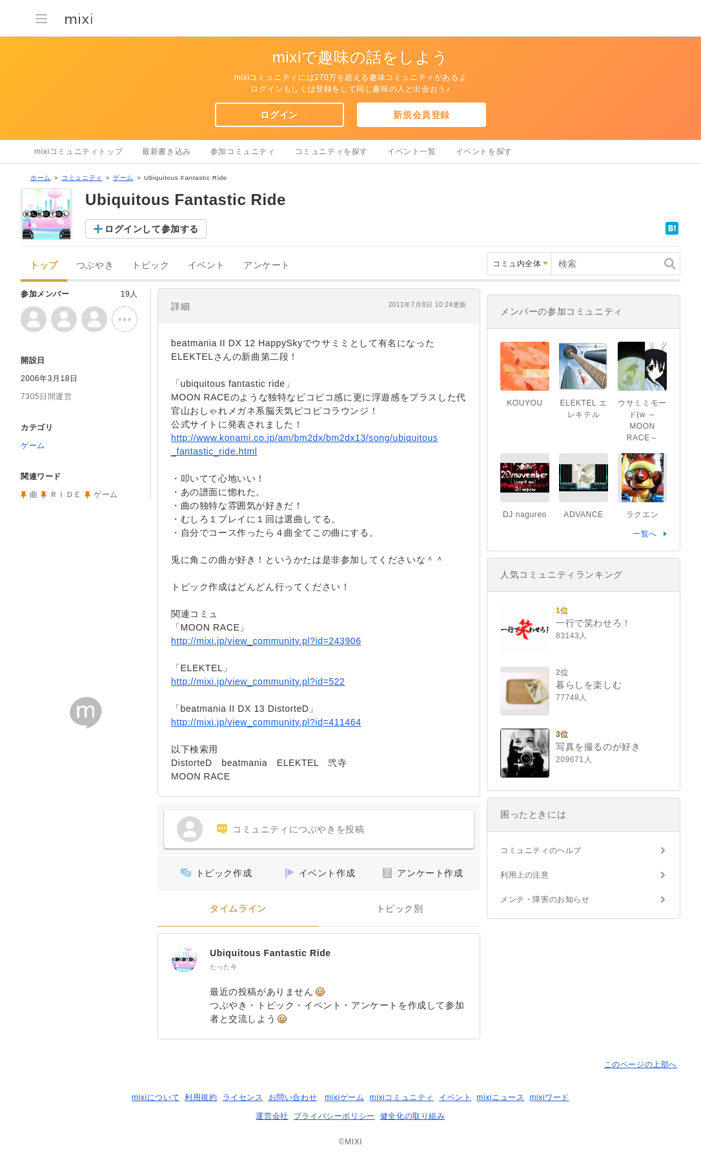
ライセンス (243, 1097)
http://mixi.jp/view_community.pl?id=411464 (266, 722)
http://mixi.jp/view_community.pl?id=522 (258, 681)
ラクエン (642, 514)
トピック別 (399, 909)
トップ (44, 265)
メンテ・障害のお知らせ (545, 899)
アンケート (266, 265)
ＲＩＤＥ (66, 494)
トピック (150, 265)
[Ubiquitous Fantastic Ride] (184, 959)
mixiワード (549, 1097)
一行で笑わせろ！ (593, 623)
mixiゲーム (345, 1097)
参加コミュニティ (243, 151)
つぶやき (95, 265)
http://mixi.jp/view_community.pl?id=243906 (266, 641)
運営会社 (272, 1116)
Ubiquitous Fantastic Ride (270, 953)
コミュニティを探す (331, 151)
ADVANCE (583, 514)
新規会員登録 (421, 115)
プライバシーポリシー (334, 1116)
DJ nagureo (525, 514)
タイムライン (238, 909)
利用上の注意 (524, 874)
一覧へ (645, 533)
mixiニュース (500, 1097)
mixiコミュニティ (402, 1097)
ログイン (279, 115)
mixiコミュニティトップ (78, 151)
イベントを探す (484, 151)
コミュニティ (82, 177)
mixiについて (155, 1097)
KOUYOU (525, 402)
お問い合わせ (293, 1097)
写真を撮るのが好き (598, 746)
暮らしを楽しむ (589, 685)
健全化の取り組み (412, 1116)
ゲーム (123, 177)
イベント (206, 265)
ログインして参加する (152, 229)
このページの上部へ (640, 1064)
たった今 (223, 966)
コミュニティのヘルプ (541, 850)
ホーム (40, 177)
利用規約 (201, 1097)
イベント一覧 (411, 151)
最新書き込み (166, 151)
